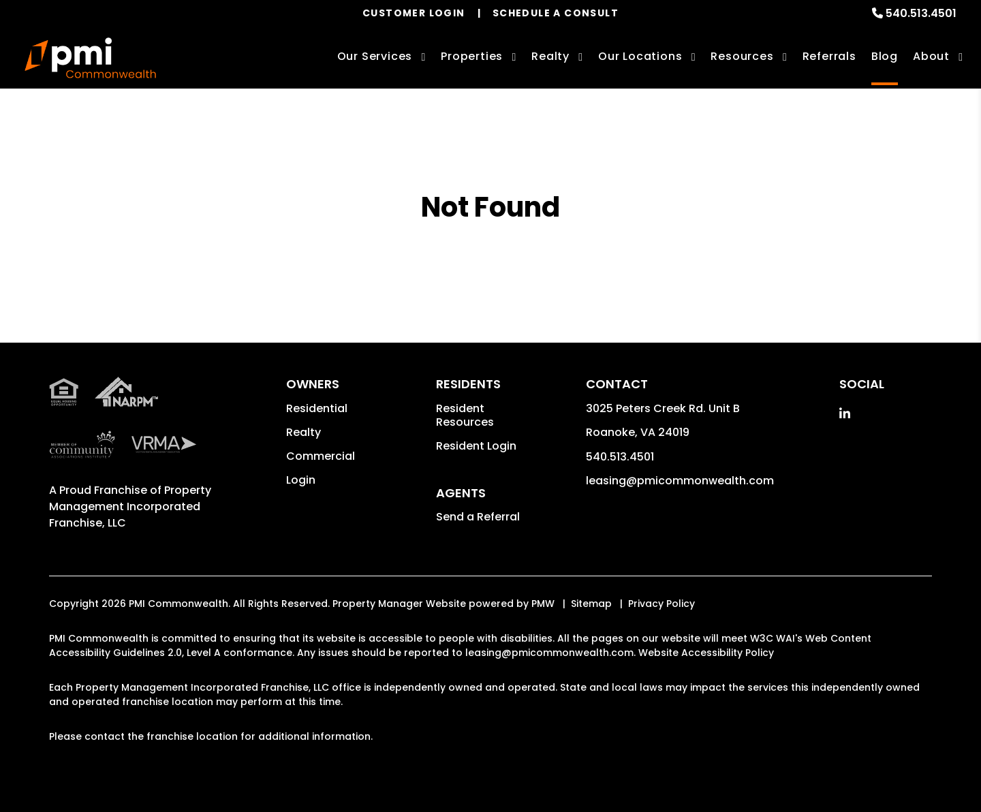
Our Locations (640, 56)
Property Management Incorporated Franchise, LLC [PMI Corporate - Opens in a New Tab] (130, 506)
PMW (543, 603)
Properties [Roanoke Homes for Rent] (472, 56)
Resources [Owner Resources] (742, 56)
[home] (90, 57)
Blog (884, 56)
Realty (303, 432)
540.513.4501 (921, 13)
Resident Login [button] (476, 446)
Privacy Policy (661, 603)
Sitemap (591, 603)
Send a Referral (478, 517)
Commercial (320, 456)
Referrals (829, 56)
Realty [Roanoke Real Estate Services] (550, 56)
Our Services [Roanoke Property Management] (375, 56)
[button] (844, 414)
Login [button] (300, 480)
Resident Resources (465, 415)
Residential (316, 408)
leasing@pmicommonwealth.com (680, 480)
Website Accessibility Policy (706, 652)
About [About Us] (931, 56)
